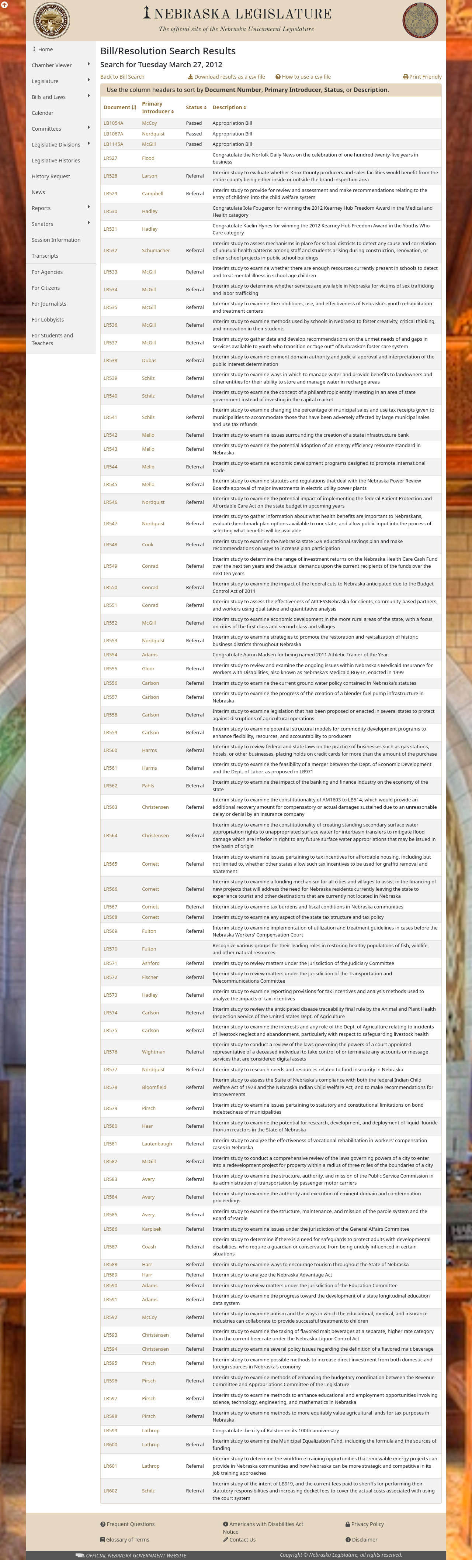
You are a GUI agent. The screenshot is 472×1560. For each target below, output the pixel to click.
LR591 (110, 1299)
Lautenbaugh (157, 1143)
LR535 (110, 307)
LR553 (110, 640)
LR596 (110, 1380)
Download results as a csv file (226, 76)
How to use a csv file (303, 76)
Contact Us (239, 1539)
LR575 (110, 1030)
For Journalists (49, 303)
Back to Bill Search (122, 76)
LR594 (110, 1349)
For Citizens (46, 287)
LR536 (110, 325)
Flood (148, 158)
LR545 (110, 484)
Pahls (148, 785)
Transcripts (45, 255)
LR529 (110, 193)
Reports (61, 208)
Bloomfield (154, 1087)
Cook (147, 544)
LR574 (110, 1012)
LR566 (110, 889)
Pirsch (149, 1108)
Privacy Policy (365, 1524)
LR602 (110, 1490)
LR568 (110, 917)
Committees (61, 128)
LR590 (110, 1285)
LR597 (110, 1398)
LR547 (110, 523)
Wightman (154, 1051)
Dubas (149, 360)
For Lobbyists (48, 319)
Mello (148, 435)
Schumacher (156, 250)
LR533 (110, 271)
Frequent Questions (127, 1524)
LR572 (110, 977)
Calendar (42, 112)
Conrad (150, 566)
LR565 (110, 863)
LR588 (110, 1264)
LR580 (110, 1126)
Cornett (150, 863)
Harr (147, 1264)
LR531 (110, 229)
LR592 (110, 1317)
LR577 (110, 1069)
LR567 (110, 906)
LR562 (110, 785)
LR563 (110, 807)
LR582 (110, 1161)
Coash (149, 1246)
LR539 (110, 378)
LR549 (110, 566)
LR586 (110, 1229)
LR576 (110, 1051)
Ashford (151, 963)
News (38, 192)
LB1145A (113, 144)
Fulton (149, 931)
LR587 (110, 1246)
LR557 (110, 697)
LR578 (110, 1087)
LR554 (110, 654)
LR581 (110, 1143)
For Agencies (47, 271)
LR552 (110, 622)
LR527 (110, 158)
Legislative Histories (56, 160)
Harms (149, 750)
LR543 (110, 449)
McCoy (149, 123)
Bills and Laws (61, 96)
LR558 (110, 714)
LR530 (110, 211)
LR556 (110, 683)
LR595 (110, 1363)
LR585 (110, 1214)
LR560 (110, 750)
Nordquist (153, 133)
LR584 (110, 1196)
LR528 (110, 175)
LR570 (110, 948)
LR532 (110, 250)
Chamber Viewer (61, 65)
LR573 (110, 995)
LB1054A (113, 123)
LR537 (110, 342)
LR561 (110, 767)
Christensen (155, 807)
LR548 (110, 544)
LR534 (110, 289)
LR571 (110, 963)
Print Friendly (422, 76)
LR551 (110, 605)
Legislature (61, 81)
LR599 (110, 1430)
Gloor (148, 668)
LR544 (110, 466)
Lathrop (151, 1430)
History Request (51, 176)
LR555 (110, 668)
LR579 (110, 1108)
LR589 (110, 1274)
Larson (149, 175)
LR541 (110, 417)
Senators (61, 223)
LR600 (110, 1444)
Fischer (150, 977)
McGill (149, 144)
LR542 (110, 435)
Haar (147, 1126)
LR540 (110, 395)
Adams (149, 654)
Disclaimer (362, 1539)
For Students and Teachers (52, 339)
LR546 (110, 502)
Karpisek (152, 1229)
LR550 (110, 587)
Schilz (148, 378)
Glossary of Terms (124, 1539)
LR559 (110, 732)
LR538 (110, 360)
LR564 (110, 835)
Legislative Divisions (61, 144)
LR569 (110, 931)
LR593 (110, 1335)
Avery (148, 1179)
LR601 (110, 1466)
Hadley (149, 211)
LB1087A (113, 133)
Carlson (150, 683)
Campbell (152, 193)
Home (45, 49)
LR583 (110, 1179)
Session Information (56, 239)
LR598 (110, 1416)
